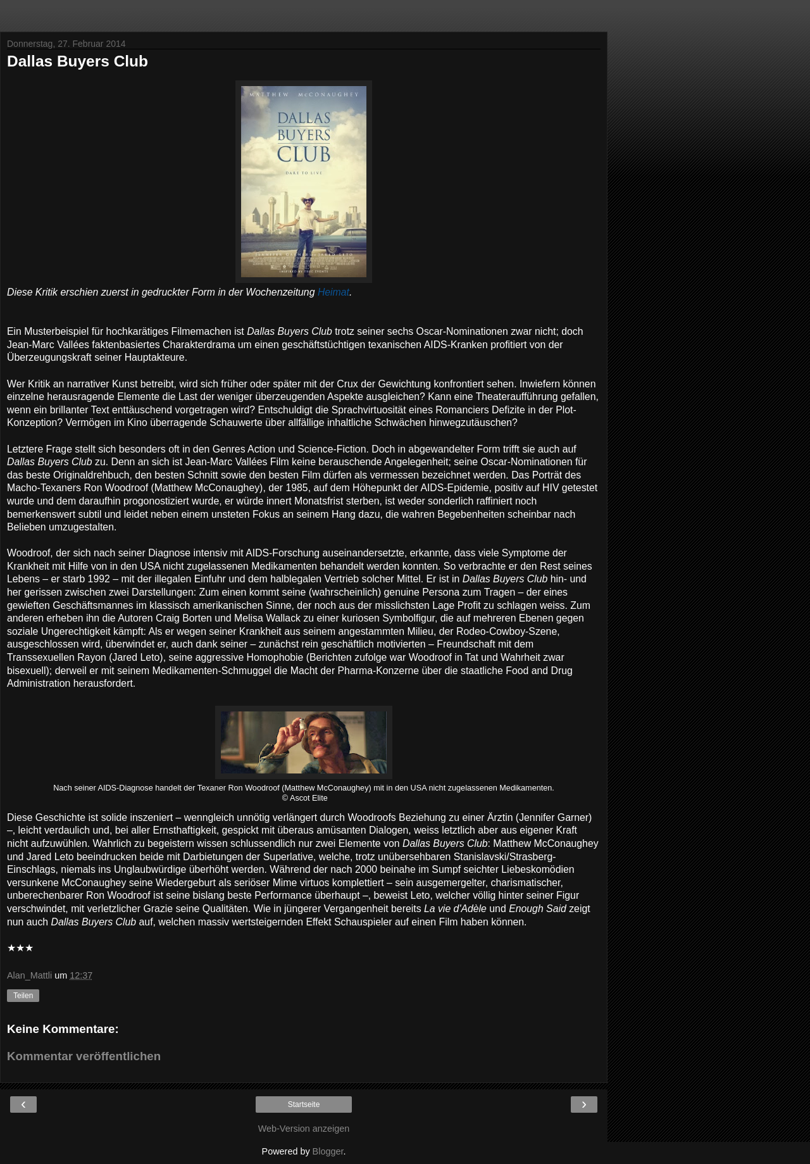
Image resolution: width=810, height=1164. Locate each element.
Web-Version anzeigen (304, 1128)
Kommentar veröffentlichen (84, 1056)
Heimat (333, 292)
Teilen (23, 995)
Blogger (328, 1151)
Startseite (304, 1104)
